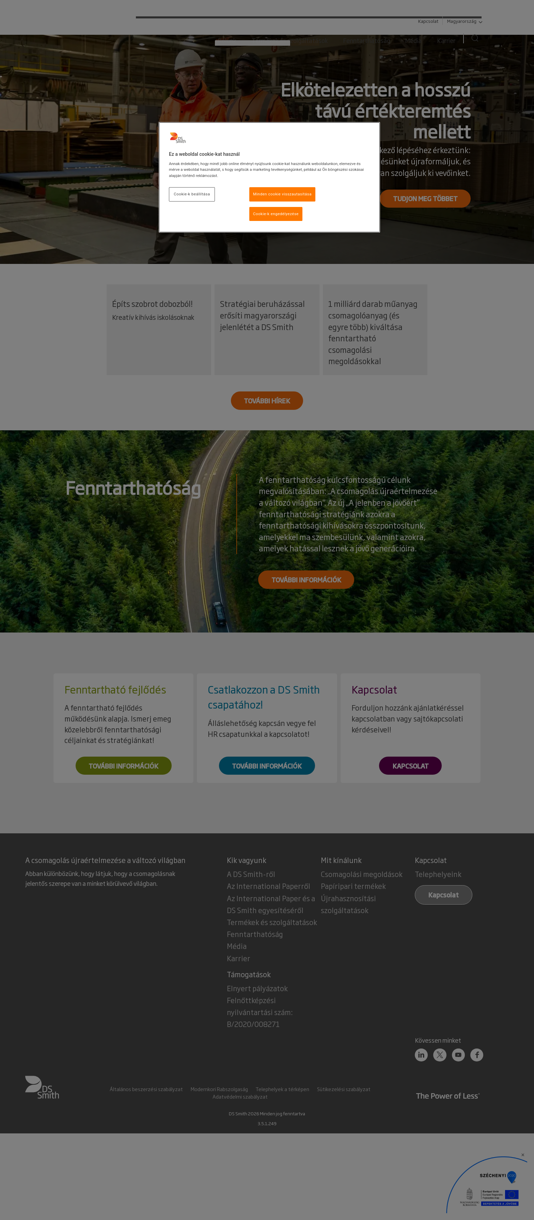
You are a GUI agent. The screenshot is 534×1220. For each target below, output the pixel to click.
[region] (269, 177)
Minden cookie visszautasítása (282, 194)
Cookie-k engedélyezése (276, 213)
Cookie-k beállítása (192, 194)
